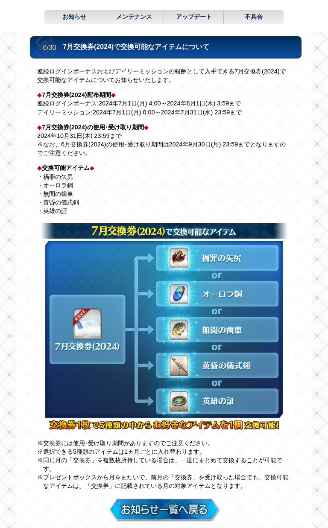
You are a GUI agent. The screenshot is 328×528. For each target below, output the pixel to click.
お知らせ (74, 16)
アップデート (194, 16)
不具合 (254, 16)
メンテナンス (134, 16)
